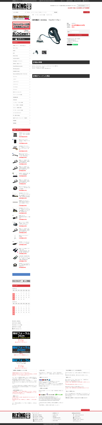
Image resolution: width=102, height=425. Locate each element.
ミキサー (14, 79)
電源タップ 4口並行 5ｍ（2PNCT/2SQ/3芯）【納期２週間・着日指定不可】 (24, 168)
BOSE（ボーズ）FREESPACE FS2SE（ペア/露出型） (24, 216)
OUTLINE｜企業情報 (16, 323)
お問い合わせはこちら (16, 328)
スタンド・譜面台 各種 (17, 107)
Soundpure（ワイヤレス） (18, 61)
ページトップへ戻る (85, 409)
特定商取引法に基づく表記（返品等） (74, 38)
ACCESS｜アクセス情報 (17, 324)
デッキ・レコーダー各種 (17, 94)
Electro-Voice (15, 55)
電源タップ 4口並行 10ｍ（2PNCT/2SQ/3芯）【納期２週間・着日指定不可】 (24, 161)
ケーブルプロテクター (17, 112)
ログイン (63, 0)
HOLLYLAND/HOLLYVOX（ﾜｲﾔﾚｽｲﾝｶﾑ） (20, 73)
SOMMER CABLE (16, 71)
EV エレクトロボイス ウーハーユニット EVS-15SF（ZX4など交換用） (24, 187)
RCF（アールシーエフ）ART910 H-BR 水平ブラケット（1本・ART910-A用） (24, 154)
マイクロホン (15, 86)
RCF (14, 53)
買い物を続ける (70, 42)
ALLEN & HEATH (16, 58)
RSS (54, 420)
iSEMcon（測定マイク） (17, 63)
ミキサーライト (16, 81)
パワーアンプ (15, 84)
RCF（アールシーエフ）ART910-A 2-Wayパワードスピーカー (24, 140)
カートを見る (86, 12)
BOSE (14, 50)
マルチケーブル (49, 14)
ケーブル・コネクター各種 (40, 14)
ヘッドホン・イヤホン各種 (18, 102)
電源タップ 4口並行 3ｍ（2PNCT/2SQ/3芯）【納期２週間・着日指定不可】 (24, 181)
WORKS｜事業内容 (16, 321)
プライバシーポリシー (57, 419)
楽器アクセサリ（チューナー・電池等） (20, 118)
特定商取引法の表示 (56, 417)
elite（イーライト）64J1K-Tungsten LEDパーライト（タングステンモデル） (24, 223)
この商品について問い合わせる (72, 41)
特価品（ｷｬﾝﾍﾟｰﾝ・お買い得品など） (19, 45)
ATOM (56, 420)
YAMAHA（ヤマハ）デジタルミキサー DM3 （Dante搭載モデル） (24, 134)
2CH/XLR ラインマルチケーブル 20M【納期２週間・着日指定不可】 (24, 264)
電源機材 (14, 123)
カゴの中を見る (77, 0)
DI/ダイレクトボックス (17, 92)
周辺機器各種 (15, 97)
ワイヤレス (15, 89)
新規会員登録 (69, 0)
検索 (55, 12)
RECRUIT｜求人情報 (16, 326)
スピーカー (15, 76)
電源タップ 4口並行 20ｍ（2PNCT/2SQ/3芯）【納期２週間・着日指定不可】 (24, 230)
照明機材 (14, 120)
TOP (33, 14)
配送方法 (54, 416)
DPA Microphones (16, 68)
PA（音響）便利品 (16, 115)
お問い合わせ (86, 0)
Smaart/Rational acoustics (17, 66)
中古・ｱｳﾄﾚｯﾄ (15, 48)
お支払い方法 (55, 414)
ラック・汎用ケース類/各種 (18, 105)
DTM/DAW (15, 99)
